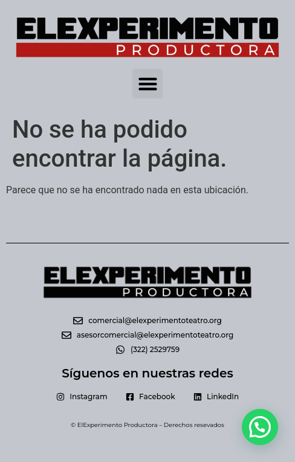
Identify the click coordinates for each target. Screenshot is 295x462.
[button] (147, 84)
